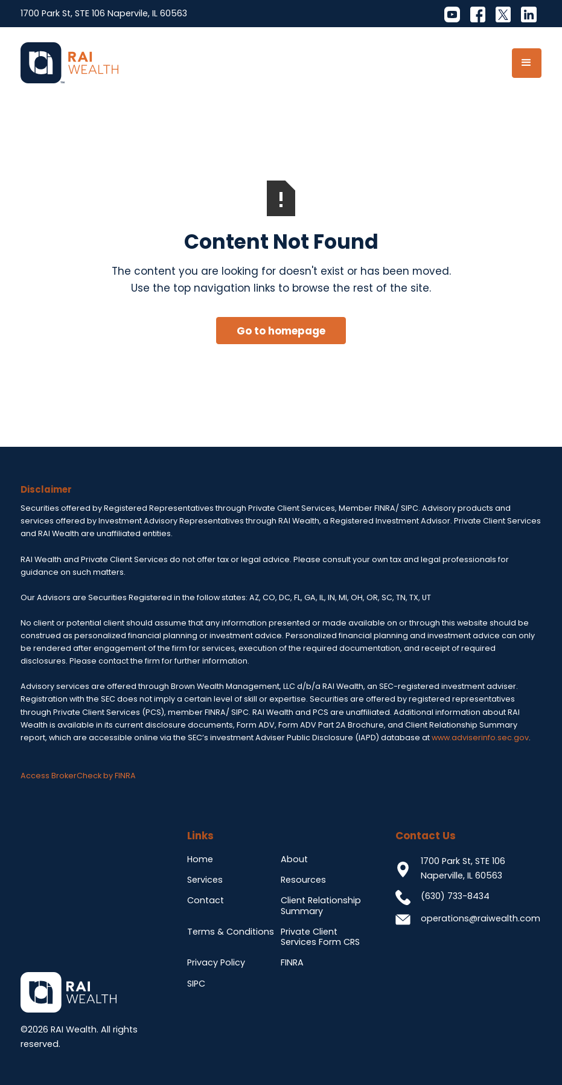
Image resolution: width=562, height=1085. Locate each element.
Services (205, 880)
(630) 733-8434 (455, 896)
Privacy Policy (216, 962)
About (294, 859)
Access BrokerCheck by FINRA (78, 775)
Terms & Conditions (230, 932)
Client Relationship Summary (321, 905)
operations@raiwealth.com (480, 918)
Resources (303, 880)
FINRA (292, 962)
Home (200, 859)
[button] (526, 63)
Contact (205, 900)
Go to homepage (281, 331)
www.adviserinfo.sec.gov (480, 737)
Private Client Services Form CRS (320, 937)
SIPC (196, 984)
